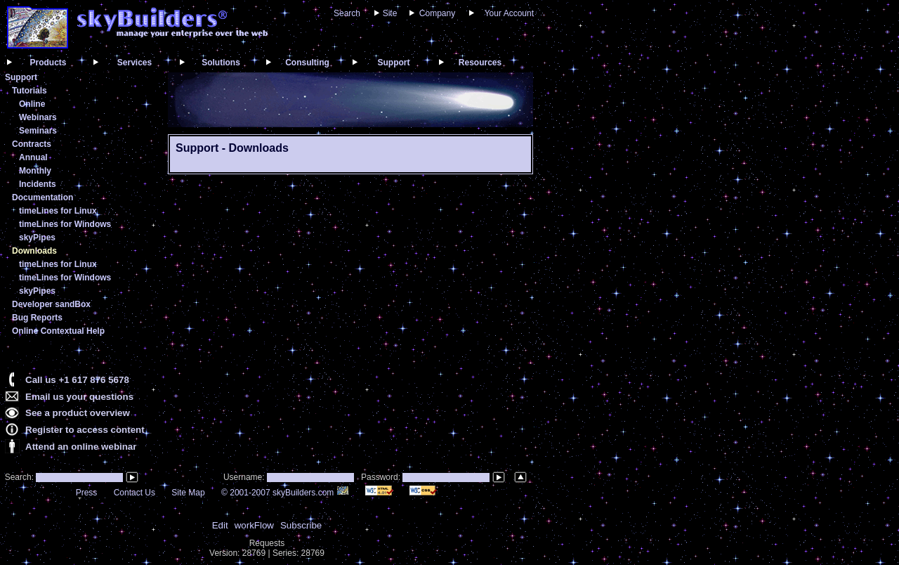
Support (394, 62)
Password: (381, 477)
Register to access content (85, 429)
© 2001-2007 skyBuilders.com (285, 493)
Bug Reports (37, 318)
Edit (220, 525)
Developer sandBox (51, 304)
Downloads (34, 251)
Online (32, 104)
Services (134, 62)
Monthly (35, 171)
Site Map (187, 493)
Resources (480, 62)
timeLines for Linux (58, 211)
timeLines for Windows (65, 224)
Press (87, 493)
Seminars (38, 131)
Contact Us (134, 493)
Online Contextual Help (58, 331)
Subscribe (301, 525)
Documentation (42, 197)
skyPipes (37, 237)
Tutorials (29, 91)
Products (47, 62)
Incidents (37, 184)
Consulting (307, 62)
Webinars (38, 117)
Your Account (509, 13)
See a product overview (77, 413)
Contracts (31, 144)
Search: (18, 477)
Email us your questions (79, 396)
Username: (245, 477)
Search (347, 13)
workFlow (254, 525)
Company (437, 13)
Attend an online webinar (80, 446)
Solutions (221, 62)
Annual (33, 157)
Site (390, 13)
